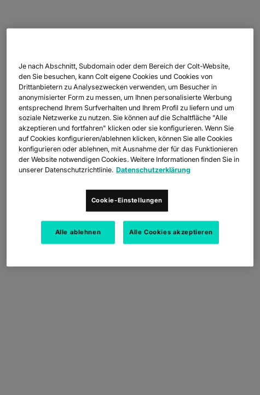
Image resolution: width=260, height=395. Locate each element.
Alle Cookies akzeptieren (171, 231)
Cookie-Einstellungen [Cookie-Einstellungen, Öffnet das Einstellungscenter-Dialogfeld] (127, 200)
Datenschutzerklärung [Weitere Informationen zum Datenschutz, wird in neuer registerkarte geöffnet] (153, 170)
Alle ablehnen (78, 231)
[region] (130, 148)
